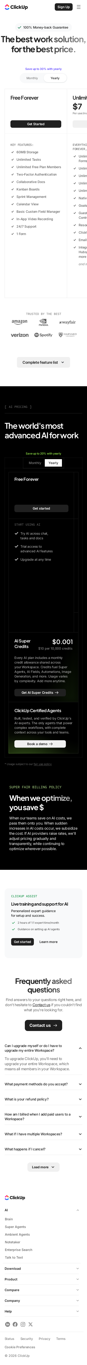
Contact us (41, 1004)
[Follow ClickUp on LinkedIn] (7, 1324)
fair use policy (43, 764)
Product (11, 1279)
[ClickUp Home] (16, 6)
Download (42, 1268)
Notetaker (12, 1242)
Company (42, 1301)
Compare (12, 1290)
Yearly (55, 78)
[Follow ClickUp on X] (30, 1324)
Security (26, 1339)
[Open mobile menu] (78, 7)
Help (42, 1311)
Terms (60, 1339)
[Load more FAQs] (43, 1167)
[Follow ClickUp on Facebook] (15, 1324)
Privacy (44, 1339)
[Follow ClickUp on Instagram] (23, 1324)
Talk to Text (14, 1257)
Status (9, 1339)
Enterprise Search (18, 1250)
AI (42, 1210)
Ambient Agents (17, 1234)
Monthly (32, 78)
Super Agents (15, 1227)
